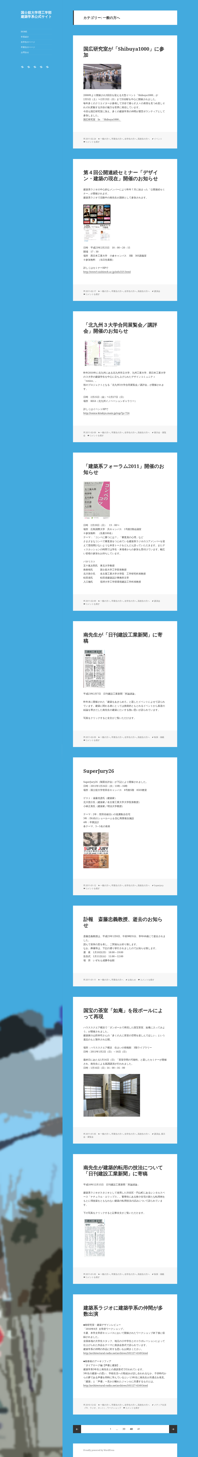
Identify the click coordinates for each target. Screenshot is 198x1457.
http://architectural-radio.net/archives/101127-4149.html (115, 1353)
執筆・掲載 (159, 737)
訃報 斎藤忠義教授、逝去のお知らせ (123, 922)
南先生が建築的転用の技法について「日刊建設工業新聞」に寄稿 (123, 1170)
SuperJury (158, 885)
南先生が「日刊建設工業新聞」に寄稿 (122, 637)
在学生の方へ (131, 138)
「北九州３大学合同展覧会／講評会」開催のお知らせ (120, 327)
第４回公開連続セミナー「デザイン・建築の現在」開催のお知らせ (120, 175)
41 (138, 1429)
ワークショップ (114, 1407)
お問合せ (25, 52)
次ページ (173, 1429)
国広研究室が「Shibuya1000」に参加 (123, 51)
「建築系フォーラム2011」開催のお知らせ (123, 469)
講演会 (157, 291)
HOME (24, 31)
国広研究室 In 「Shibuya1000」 (102, 119)
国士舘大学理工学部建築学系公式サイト (36, 14)
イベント (158, 138)
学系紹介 (25, 36)
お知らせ (132, 979)
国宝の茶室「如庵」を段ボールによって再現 (123, 1013)
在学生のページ (28, 42)
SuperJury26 (98, 770)
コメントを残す (93, 141)
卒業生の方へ (117, 138)
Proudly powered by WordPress (98, 1450)
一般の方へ (105, 138)
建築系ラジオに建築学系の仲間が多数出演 (123, 1310)
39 (123, 1429)
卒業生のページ (28, 47)
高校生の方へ (144, 138)
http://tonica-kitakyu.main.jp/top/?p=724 (106, 413)
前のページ (77, 1429)
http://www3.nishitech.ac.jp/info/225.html (107, 271)
